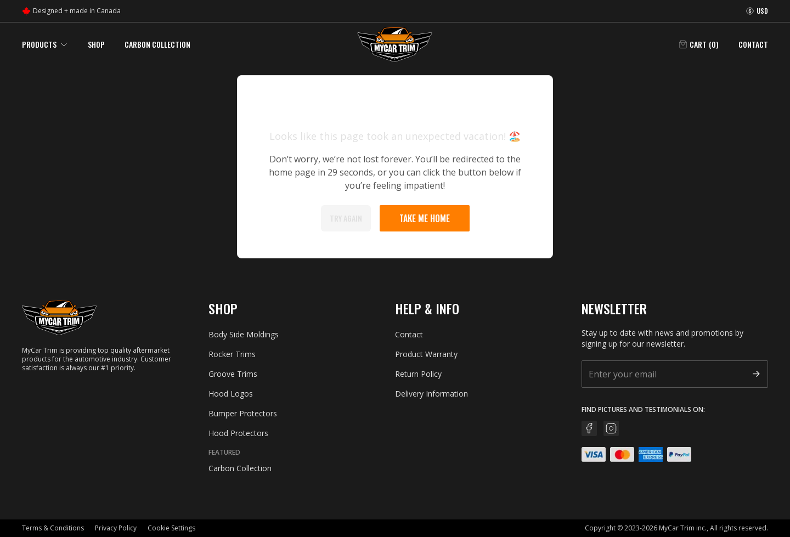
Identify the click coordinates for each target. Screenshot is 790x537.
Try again (346, 218)
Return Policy (418, 374)
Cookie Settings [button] (171, 528)
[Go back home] (394, 44)
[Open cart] (699, 44)
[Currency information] (757, 11)
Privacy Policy (116, 528)
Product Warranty (426, 354)
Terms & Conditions (53, 528)
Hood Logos (230, 393)
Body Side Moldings (243, 334)
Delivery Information (431, 393)
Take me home (424, 218)
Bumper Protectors (242, 413)
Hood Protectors (238, 433)
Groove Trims (232, 374)
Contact (753, 44)
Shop (96, 44)
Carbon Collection (157, 44)
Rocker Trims (232, 354)
